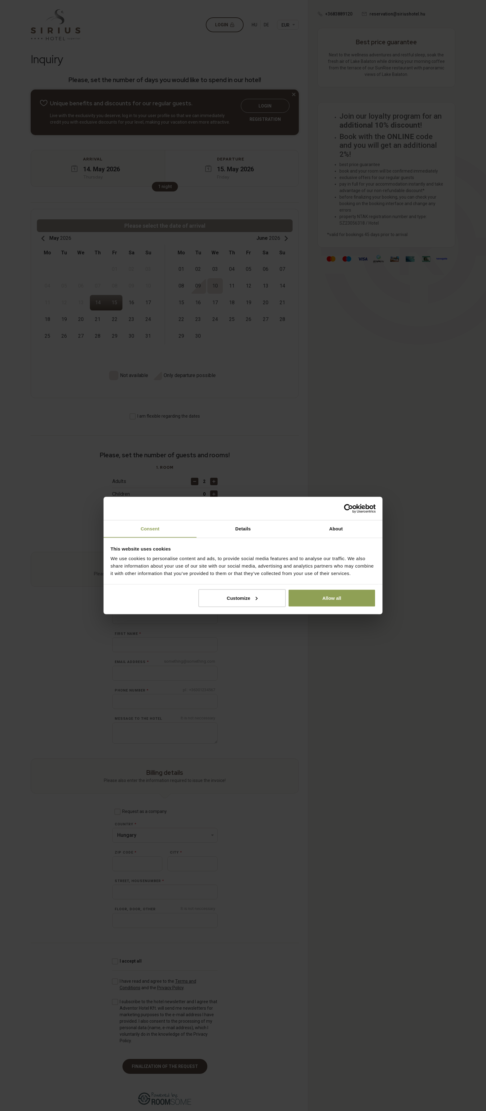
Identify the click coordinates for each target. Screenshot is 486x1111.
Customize (242, 598)
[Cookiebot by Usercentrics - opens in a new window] (348, 508)
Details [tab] (243, 528)
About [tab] (336, 528)
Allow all (331, 598)
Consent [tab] (150, 528)
